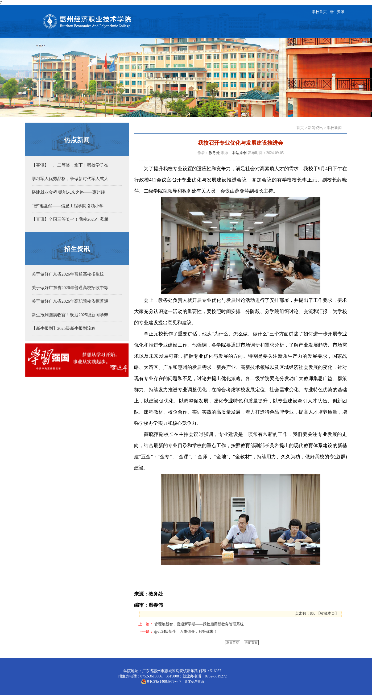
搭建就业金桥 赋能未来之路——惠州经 (68, 192)
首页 (300, 128)
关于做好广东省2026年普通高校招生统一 (70, 274)
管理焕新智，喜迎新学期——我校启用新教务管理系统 (199, 624)
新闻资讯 (315, 128)
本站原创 (239, 153)
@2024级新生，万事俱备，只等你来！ (185, 632)
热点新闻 (77, 139)
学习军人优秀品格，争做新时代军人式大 (70, 178)
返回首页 (232, 642)
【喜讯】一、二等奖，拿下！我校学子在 (70, 165)
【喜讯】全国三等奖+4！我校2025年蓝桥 (70, 219)
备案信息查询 (193, 682)
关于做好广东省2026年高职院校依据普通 (70, 301)
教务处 (214, 153)
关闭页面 (251, 642)
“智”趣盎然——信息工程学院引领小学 (68, 205)
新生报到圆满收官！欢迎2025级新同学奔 (70, 315)
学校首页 (319, 12)
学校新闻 (334, 128)
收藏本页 (327, 613)
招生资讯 (336, 12)
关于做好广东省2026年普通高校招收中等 (70, 287)
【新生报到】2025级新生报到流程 (64, 328)
